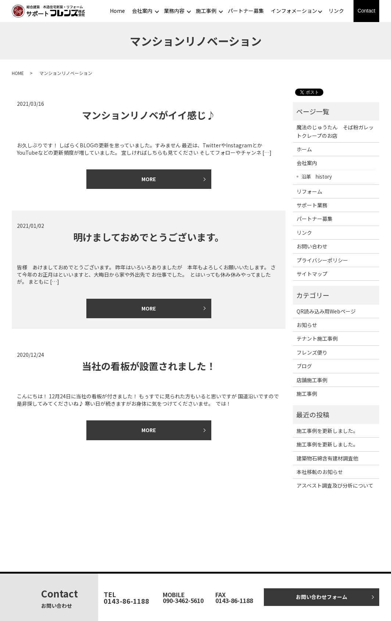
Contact (366, 11)
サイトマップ (312, 273)
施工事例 (206, 10)
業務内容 (174, 10)
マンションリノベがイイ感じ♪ (149, 115)
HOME (18, 73)
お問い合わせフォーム (321, 596)
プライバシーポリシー (322, 260)
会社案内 (142, 10)
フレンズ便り (312, 352)
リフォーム (309, 191)
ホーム (304, 149)
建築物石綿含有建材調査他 (327, 458)
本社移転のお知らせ (320, 471)
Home (117, 10)
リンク (336, 10)
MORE (148, 179)
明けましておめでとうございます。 (148, 237)
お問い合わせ (312, 246)
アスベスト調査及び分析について (335, 485)
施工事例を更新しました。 (327, 430)
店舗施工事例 (312, 380)
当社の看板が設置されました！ (149, 366)
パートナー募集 (246, 10)
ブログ (304, 366)
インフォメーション (294, 10)
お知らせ (307, 325)
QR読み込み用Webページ (326, 311)
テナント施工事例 (317, 338)
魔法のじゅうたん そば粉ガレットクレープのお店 (335, 131)
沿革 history (316, 176)
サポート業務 (312, 205)
